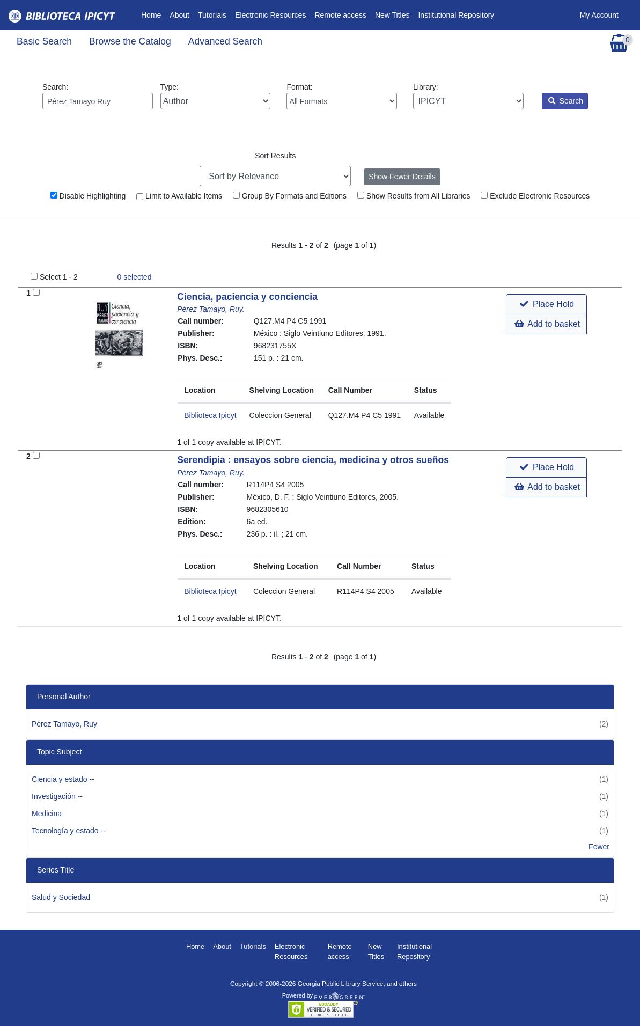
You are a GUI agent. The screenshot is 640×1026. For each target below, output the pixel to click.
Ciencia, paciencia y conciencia (247, 296)
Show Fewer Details (402, 176)
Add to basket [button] (547, 323)
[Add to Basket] (36, 292)
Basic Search (44, 41)
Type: (215, 96)
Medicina (47, 813)
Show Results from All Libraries (413, 196)
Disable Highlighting (88, 196)
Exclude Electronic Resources (535, 196)
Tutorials (212, 15)
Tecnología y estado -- (69, 830)
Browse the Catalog (130, 41)
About (179, 15)
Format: (341, 96)
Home (153, 14)
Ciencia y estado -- (63, 779)
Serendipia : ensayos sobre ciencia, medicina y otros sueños (313, 460)
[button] (546, 304)
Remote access (340, 15)
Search (565, 101)
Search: (97, 96)
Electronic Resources (270, 15)
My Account (599, 15)
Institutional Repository (456, 15)
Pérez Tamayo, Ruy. (210, 309)
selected (134, 277)
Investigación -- (57, 796)
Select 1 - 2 (59, 277)
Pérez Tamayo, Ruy (64, 724)
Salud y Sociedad (61, 897)
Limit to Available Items (179, 196)
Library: (468, 96)
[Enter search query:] (97, 101)
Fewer (598, 846)
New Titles (392, 15)
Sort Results (275, 155)
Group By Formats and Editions (290, 196)
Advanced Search (225, 41)
